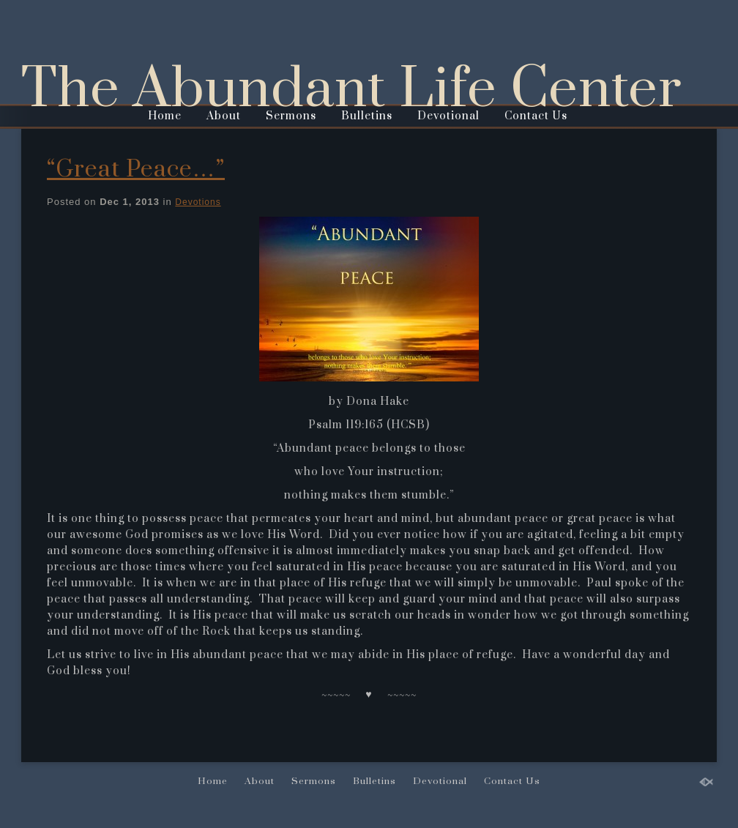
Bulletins (366, 116)
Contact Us (535, 116)
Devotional (448, 116)
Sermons (291, 116)
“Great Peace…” (136, 169)
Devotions (197, 202)
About (223, 116)
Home (165, 116)
